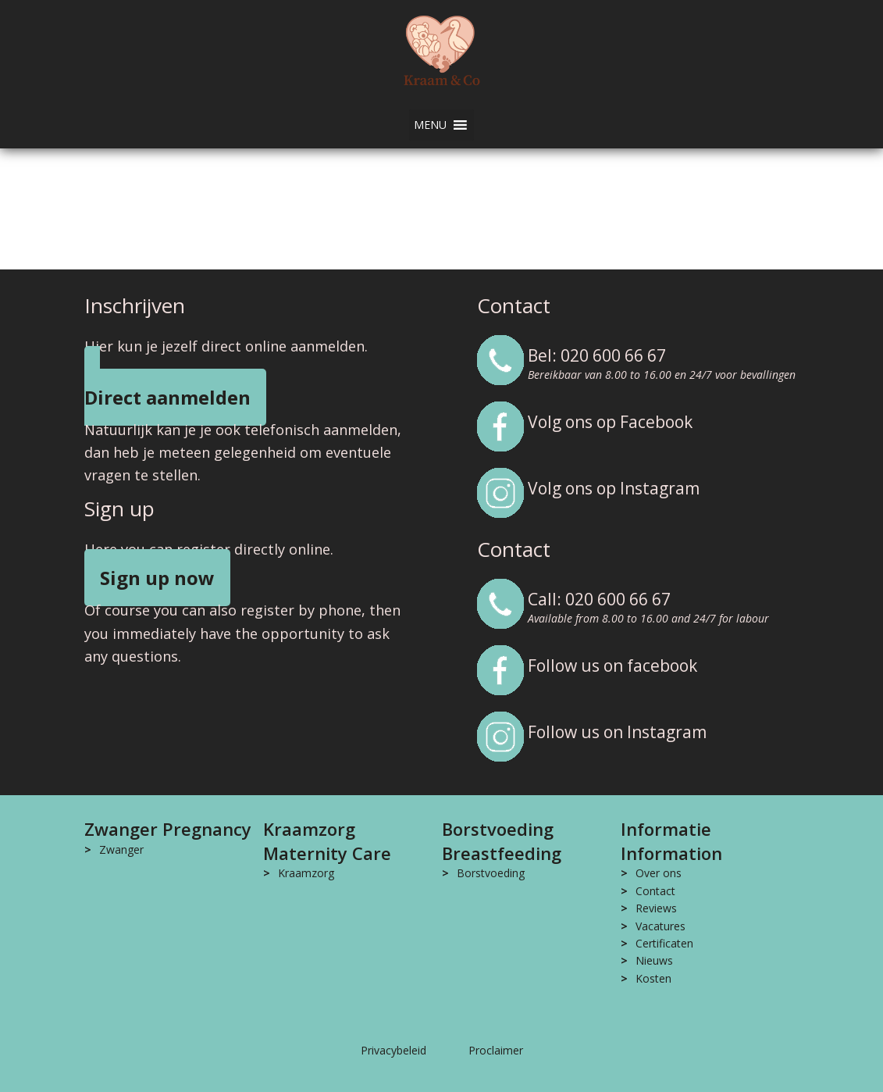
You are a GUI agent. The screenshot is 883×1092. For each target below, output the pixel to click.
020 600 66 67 (613, 355)
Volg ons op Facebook (610, 422)
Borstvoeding (491, 872)
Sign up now (157, 578)
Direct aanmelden (167, 397)
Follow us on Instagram (617, 732)
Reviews (656, 908)
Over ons (659, 872)
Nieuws (654, 960)
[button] (430, 125)
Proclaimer (495, 1050)
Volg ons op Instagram (614, 488)
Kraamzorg (306, 872)
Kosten (653, 978)
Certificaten (664, 943)
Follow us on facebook (612, 665)
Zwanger (121, 849)
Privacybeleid (393, 1050)
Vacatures (660, 926)
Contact (655, 890)
